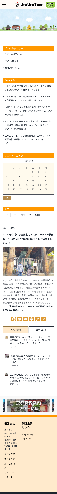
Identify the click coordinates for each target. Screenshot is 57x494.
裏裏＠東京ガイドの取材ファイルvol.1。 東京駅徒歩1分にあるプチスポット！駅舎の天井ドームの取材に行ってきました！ (30, 340)
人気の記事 (16, 329)
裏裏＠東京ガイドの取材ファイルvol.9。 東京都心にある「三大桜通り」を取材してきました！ (31, 358)
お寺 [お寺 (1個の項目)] (6, 215)
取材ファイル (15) (13, 67)
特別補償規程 (9, 466)
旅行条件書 (9, 458)
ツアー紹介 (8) (11, 60)
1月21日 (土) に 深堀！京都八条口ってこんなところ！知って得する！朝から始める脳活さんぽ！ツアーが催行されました (28, 111)
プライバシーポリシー (9, 475)
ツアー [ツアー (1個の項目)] (15, 215)
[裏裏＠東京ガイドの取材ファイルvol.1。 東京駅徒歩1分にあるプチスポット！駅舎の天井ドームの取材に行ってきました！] (6, 337)
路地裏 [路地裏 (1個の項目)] (37, 215)
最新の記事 (41, 329)
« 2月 (6, 197)
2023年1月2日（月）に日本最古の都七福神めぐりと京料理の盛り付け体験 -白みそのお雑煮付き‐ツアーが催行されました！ (30, 377)
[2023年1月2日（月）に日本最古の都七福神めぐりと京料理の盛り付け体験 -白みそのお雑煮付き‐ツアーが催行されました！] (6, 374)
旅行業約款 (9, 453)
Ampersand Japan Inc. (27, 436)
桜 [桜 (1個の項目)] (30, 215)
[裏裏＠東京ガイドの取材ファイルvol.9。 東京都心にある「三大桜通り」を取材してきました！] (7, 356)
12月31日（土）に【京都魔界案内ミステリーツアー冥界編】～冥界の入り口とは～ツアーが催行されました (28, 139)
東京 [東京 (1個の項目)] (23, 215)
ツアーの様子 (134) (13, 54)
